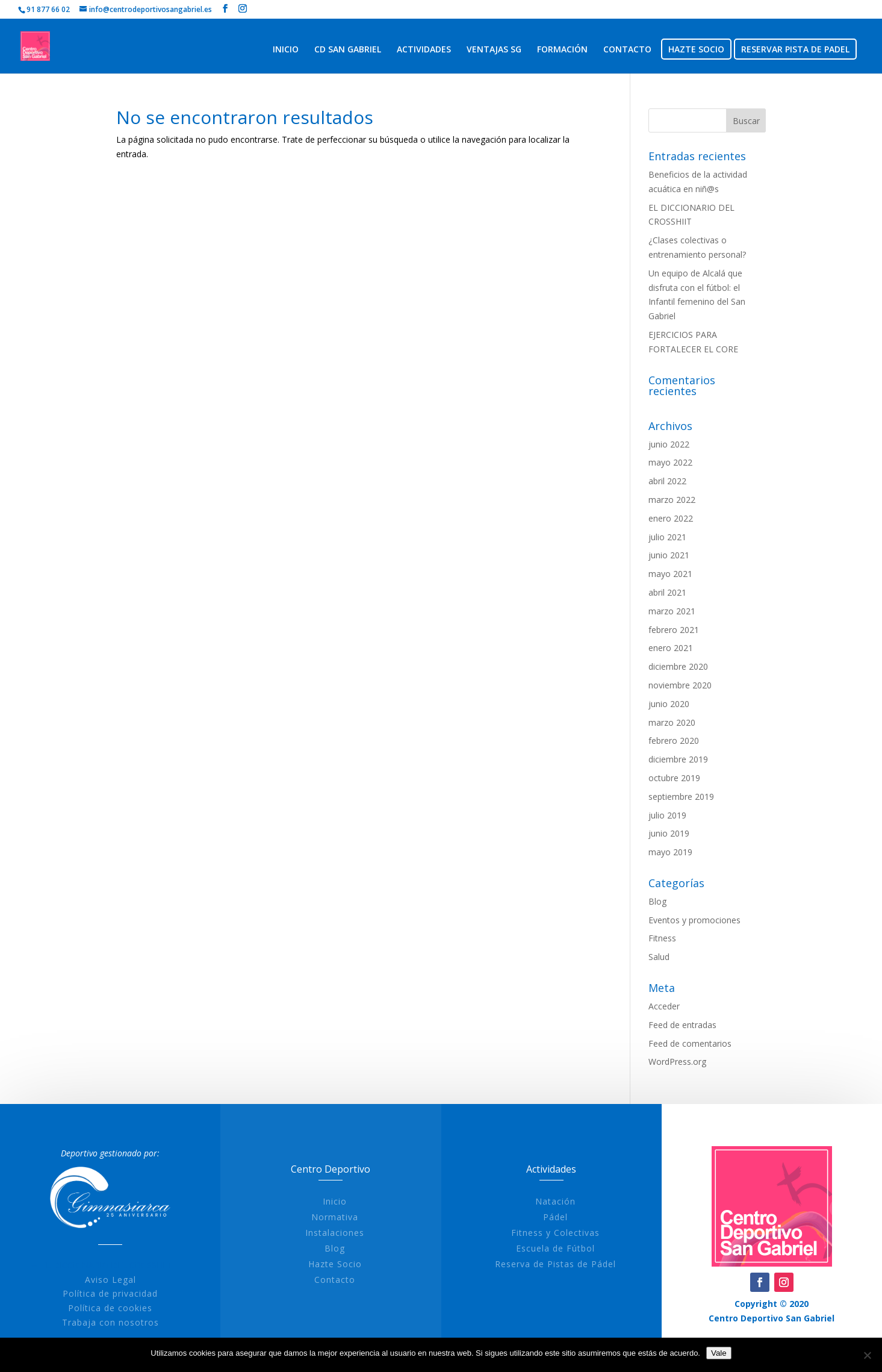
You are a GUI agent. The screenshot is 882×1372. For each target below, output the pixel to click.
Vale (719, 1353)
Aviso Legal (125, 1279)
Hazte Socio (349, 1264)
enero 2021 (670, 647)
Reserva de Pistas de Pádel (570, 1264)
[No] (867, 1355)
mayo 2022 (670, 462)
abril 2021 (667, 592)
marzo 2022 (671, 499)
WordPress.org (677, 1061)
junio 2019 (668, 833)
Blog (657, 901)
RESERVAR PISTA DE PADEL (795, 50)
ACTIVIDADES (424, 50)
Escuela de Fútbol (570, 1248)
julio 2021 (667, 537)
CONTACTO (627, 50)
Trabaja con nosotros (124, 1322)
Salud (658, 956)
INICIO (286, 50)
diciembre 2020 (678, 666)
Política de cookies (125, 1308)
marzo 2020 (671, 722)
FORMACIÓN (562, 50)
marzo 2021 (671, 611)
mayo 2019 (670, 852)
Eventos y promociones (694, 920)
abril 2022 (667, 481)
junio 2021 (668, 555)
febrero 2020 (673, 740)
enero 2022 (670, 518)
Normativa (349, 1217)
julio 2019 (667, 815)
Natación (570, 1201)
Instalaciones (349, 1232)
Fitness (662, 938)
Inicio (350, 1201)
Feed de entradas (682, 1025)
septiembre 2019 (681, 796)
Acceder (664, 1006)
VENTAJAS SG (494, 50)
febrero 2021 (673, 629)
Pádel (570, 1217)
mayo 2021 (670, 573)
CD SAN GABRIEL (347, 50)
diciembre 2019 (678, 759)
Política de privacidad (125, 1293)
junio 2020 (668, 703)
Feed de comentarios (689, 1043)
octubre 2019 (674, 778)
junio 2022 (668, 444)
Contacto (349, 1279)
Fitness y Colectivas (570, 1232)
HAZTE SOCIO (696, 50)
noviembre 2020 (680, 685)
